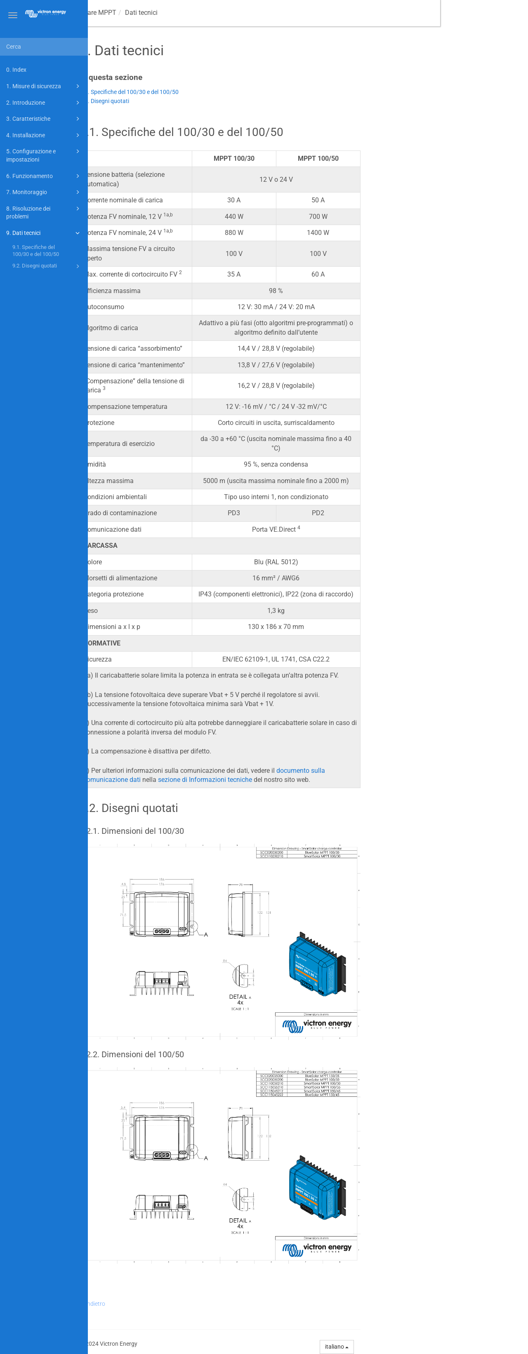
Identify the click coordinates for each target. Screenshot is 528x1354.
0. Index (16, 69)
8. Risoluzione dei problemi (44, 212)
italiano (425, 1346)
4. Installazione (44, 135)
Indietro (183, 1303)
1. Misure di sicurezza (44, 86)
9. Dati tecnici (44, 232)
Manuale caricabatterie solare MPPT (151, 12)
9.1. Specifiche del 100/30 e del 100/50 (35, 251)
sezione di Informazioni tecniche (293, 780)
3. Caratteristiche (44, 118)
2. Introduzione (44, 102)
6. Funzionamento (44, 176)
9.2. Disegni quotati (47, 266)
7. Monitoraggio (44, 192)
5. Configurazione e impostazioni (44, 155)
